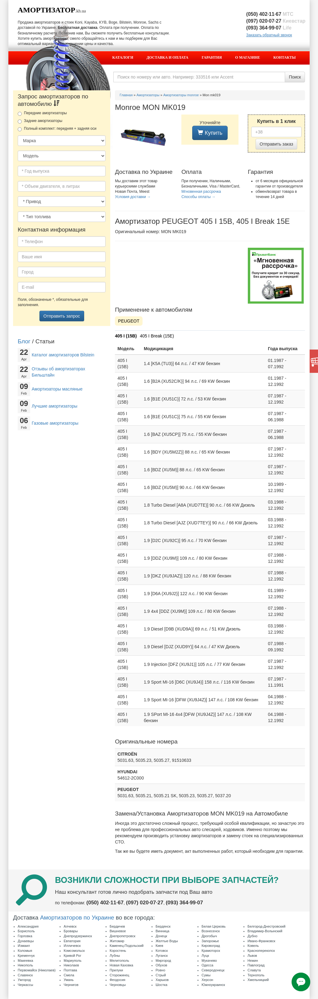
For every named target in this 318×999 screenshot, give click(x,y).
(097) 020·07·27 (276, 21)
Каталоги (122, 57)
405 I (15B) (126, 335)
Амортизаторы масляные (57, 388)
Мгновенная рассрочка (201, 191)
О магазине (247, 57)
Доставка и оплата (167, 57)
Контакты (284, 57)
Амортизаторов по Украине (77, 917)
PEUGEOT (128, 321)
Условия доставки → (133, 197)
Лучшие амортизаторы (54, 406)
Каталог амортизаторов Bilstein (63, 354)
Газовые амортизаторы (55, 423)
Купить (210, 132)
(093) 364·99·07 (269, 27)
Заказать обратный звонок (269, 35)
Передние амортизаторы (42, 113)
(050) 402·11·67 (269, 14)
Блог (24, 341)
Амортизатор (46, 10)
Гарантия (212, 57)
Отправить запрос (61, 316)
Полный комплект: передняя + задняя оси (57, 128)
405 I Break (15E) (157, 335)
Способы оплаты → (198, 197)
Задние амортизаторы (40, 121)
